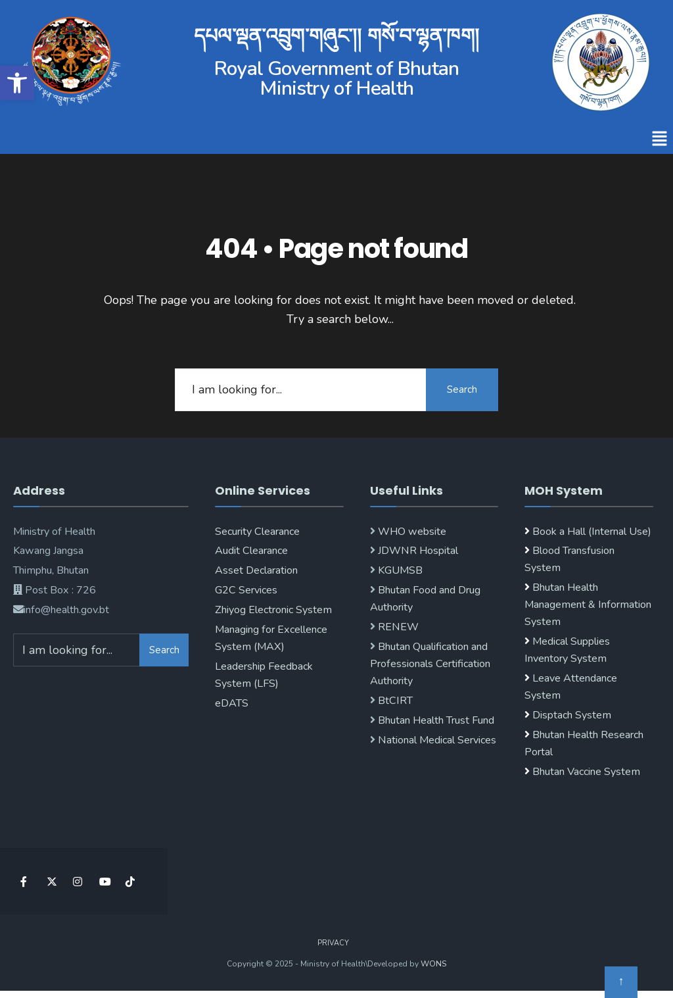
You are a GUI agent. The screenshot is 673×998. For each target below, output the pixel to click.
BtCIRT (394, 700)
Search (462, 389)
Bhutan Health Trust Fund (434, 720)
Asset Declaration (256, 570)
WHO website (410, 531)
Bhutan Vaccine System (586, 771)
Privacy (333, 943)
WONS (433, 964)
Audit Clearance (251, 550)
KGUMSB (399, 570)
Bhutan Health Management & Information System (587, 604)
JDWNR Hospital (416, 550)
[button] (660, 139)
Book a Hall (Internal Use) (591, 531)
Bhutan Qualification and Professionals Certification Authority (430, 663)
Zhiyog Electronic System (273, 610)
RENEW (397, 627)
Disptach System (571, 715)
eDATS (231, 703)
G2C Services (246, 590)
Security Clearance (257, 531)
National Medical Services (435, 740)
